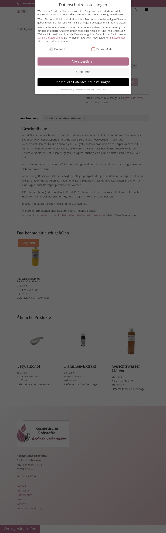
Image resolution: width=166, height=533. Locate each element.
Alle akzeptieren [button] (83, 61)
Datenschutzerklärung (50, 37)
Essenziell (57, 49)
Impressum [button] (101, 89)
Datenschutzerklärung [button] (84, 89)
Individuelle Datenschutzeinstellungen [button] (83, 82)
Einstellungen (118, 37)
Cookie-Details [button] (66, 89)
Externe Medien (103, 49)
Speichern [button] (83, 72)
